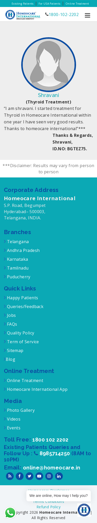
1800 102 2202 (50, 440)
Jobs (11, 315)
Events (13, 428)
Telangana (18, 241)
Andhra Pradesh (23, 250)
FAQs (11, 324)
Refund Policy (48, 506)
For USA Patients (49, 3)
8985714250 (55, 453)
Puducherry (18, 277)
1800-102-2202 (64, 14)
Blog (10, 359)
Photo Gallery (20, 410)
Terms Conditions (48, 501)
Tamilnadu (17, 268)
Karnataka (17, 259)
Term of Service (22, 342)
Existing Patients (23, 3)
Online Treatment (77, 3)
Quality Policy (20, 333)
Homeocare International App (37, 389)
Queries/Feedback (25, 306)
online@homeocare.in (51, 468)
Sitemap (14, 350)
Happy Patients (22, 298)
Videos (13, 419)
